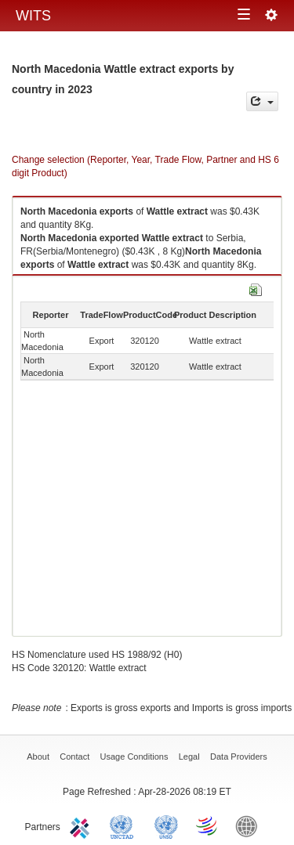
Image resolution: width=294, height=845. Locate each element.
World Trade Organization (207, 825)
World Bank (250, 825)
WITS (33, 15)
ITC (82, 825)
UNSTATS (166, 825)
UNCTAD (124, 825)
